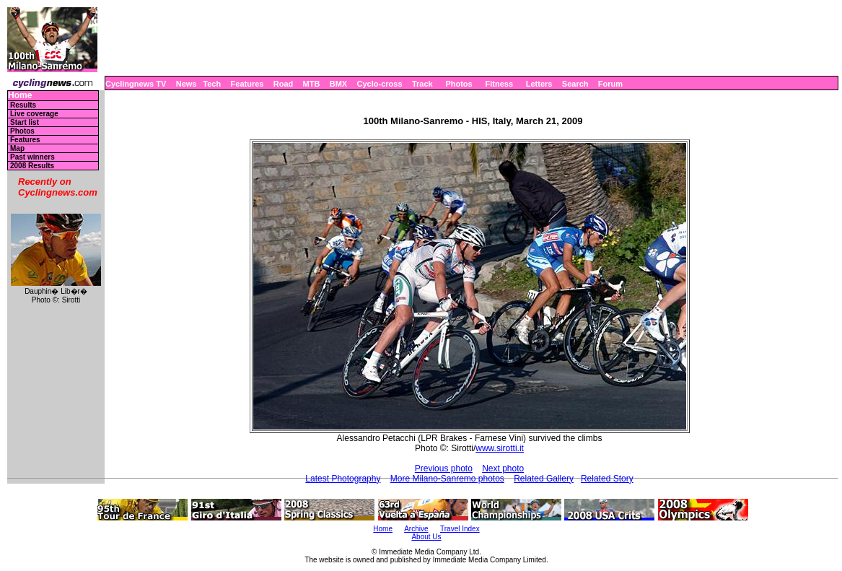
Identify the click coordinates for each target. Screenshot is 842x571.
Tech (212, 83)
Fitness (499, 83)
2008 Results (32, 166)
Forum (610, 83)
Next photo (503, 468)
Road (283, 83)
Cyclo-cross (380, 83)
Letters (539, 83)
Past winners (32, 157)
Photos (458, 83)
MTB (311, 83)
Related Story (607, 479)
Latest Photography (342, 479)
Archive (416, 529)
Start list (24, 122)
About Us (426, 537)
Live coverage (34, 114)
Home (20, 95)
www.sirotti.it (499, 448)
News (186, 83)
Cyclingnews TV (135, 83)
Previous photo (444, 468)
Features (247, 83)
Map (17, 148)
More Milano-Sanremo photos (447, 479)
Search (575, 83)
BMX (338, 83)
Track (422, 83)
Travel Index (460, 529)
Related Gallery (544, 479)
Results (23, 105)
